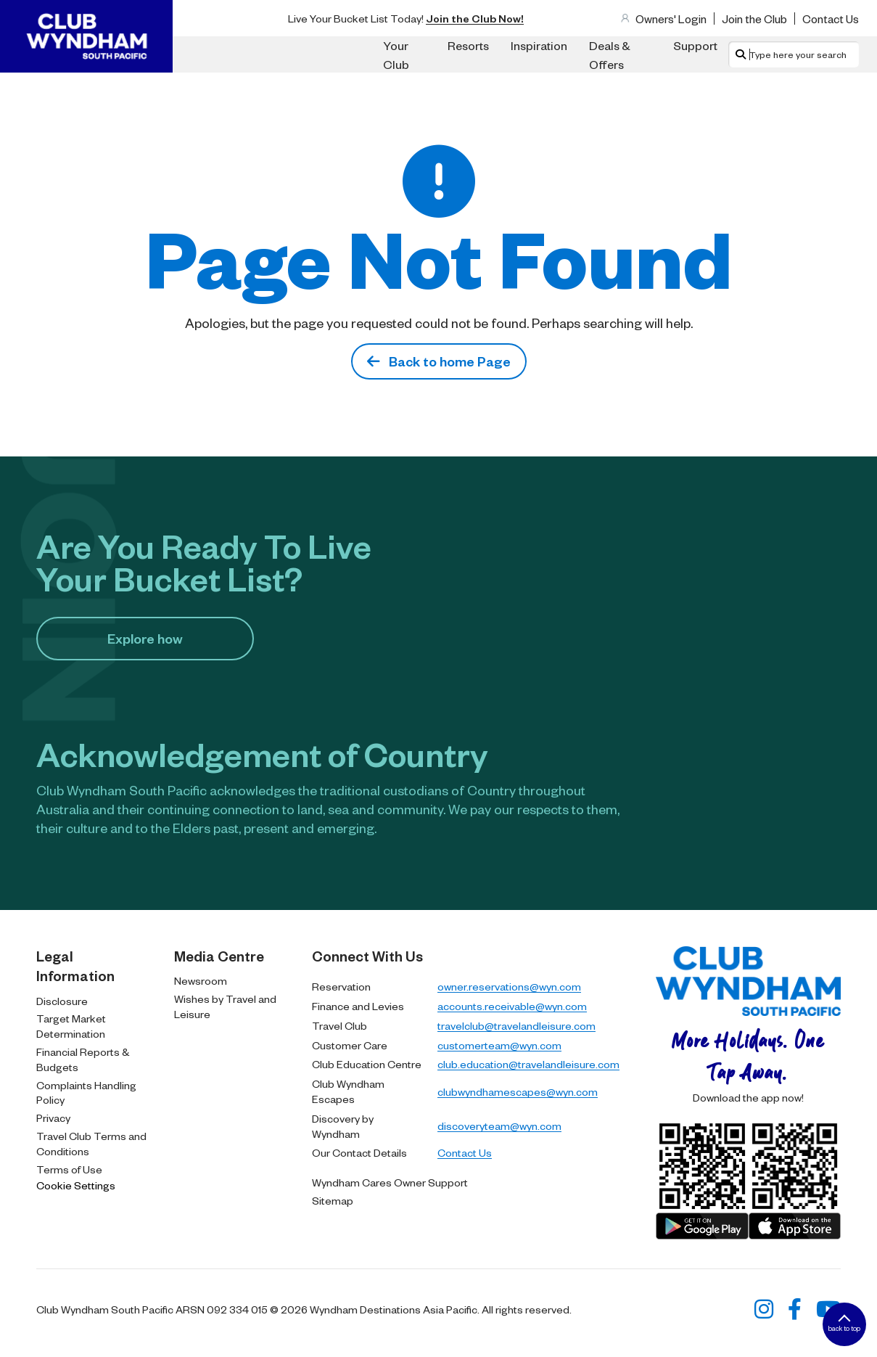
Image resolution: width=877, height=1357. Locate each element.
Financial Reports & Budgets (82, 1059)
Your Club (396, 54)
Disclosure (62, 1000)
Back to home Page (439, 361)
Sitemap (332, 1200)
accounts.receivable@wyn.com (512, 1005)
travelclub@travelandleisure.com (516, 1025)
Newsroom (200, 980)
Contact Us (830, 18)
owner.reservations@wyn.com (509, 986)
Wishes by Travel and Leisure (225, 1006)
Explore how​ (145, 638)
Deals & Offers (609, 54)
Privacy (53, 1117)
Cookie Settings (75, 1185)
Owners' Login (671, 18)
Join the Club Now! (475, 18)
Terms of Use (69, 1169)
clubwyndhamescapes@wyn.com (517, 1091)
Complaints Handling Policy (86, 1092)
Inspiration (539, 45)
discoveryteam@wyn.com (499, 1125)
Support (695, 45)
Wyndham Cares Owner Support (390, 1182)
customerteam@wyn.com (499, 1044)
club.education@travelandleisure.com (528, 1063)
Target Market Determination (71, 1026)
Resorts (468, 45)
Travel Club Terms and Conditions (91, 1143)
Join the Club (754, 18)
